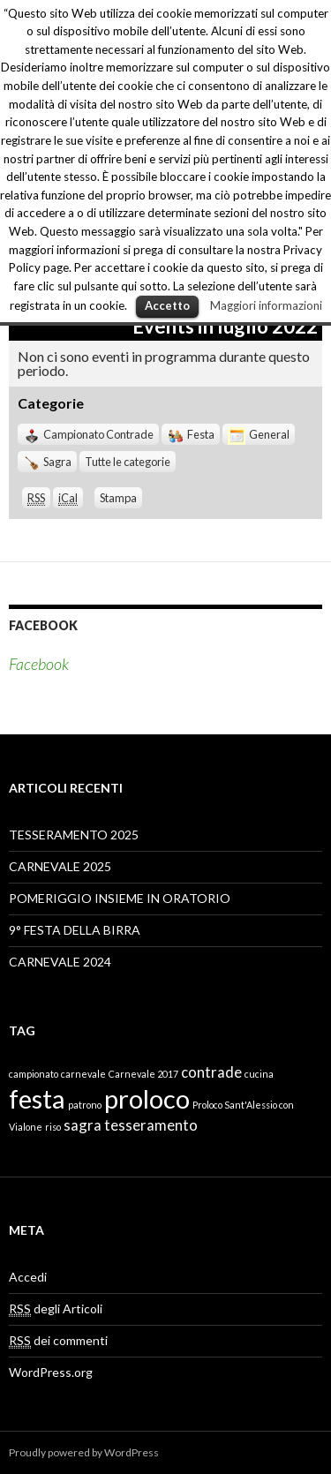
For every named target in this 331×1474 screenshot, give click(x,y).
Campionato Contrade (88, 434)
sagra (83, 1125)
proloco (147, 1098)
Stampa (121, 497)
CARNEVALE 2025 (60, 866)
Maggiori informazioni (266, 305)
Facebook (43, 625)
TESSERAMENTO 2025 (74, 834)
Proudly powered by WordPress (84, 1452)
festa (37, 1098)
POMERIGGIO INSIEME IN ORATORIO (119, 898)
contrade (211, 1072)
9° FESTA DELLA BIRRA (74, 929)
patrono (85, 1104)
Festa (190, 434)
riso (53, 1126)
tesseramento (151, 1125)
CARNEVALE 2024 (60, 961)
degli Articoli (55, 1309)
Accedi (28, 1276)
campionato (33, 1073)
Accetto (167, 305)
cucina (259, 1073)
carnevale (83, 1073)
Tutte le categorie (127, 462)
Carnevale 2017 (143, 1073)
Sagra (47, 462)
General (258, 434)
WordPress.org (51, 1372)
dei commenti (58, 1341)
